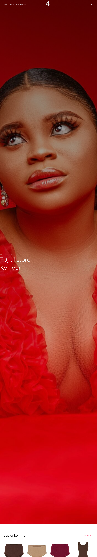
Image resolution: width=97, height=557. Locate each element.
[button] (91, 4)
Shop (4, 4)
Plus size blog (20, 4)
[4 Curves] (48, 4)
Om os (11, 4)
